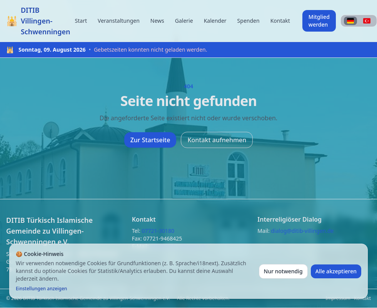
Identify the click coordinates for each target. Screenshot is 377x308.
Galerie (184, 20)
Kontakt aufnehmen (216, 140)
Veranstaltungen (119, 20)
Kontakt (280, 20)
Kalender (215, 20)
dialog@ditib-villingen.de (302, 230)
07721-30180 (158, 230)
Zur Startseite (150, 140)
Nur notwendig (283, 271)
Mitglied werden (319, 20)
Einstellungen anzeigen (41, 289)
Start (81, 20)
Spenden (248, 20)
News (157, 20)
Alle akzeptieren (336, 271)
